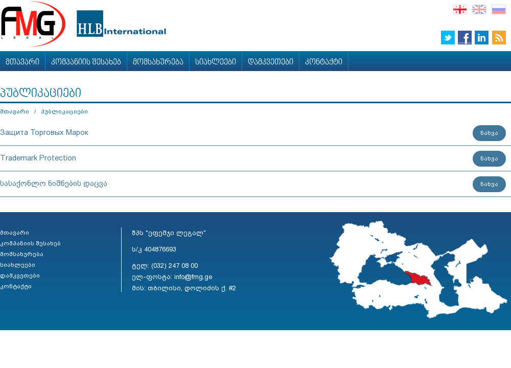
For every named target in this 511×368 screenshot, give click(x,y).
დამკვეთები (270, 62)
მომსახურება (158, 62)
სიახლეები (215, 62)
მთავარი (22, 62)
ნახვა (489, 132)
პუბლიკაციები (64, 111)
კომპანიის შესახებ (86, 62)
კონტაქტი (323, 62)
